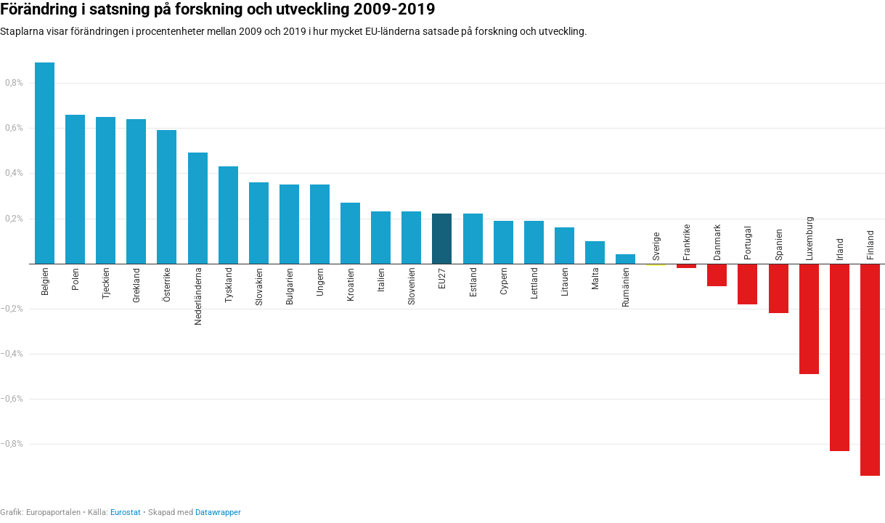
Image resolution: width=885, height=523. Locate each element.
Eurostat (125, 512)
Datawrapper (218, 512)
